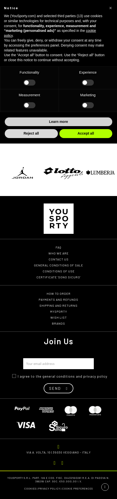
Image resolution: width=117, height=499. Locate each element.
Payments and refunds (58, 299)
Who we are (58, 253)
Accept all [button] (86, 133)
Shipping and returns (58, 305)
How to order (59, 293)
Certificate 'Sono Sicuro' (58, 277)
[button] (111, 8)
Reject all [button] (31, 133)
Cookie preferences (77, 488)
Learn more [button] (58, 122)
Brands (58, 323)
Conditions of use (59, 271)
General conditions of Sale (58, 265)
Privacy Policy (49, 488)
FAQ (58, 247)
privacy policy (95, 376)
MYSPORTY (58, 311)
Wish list (58, 317)
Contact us (59, 259)
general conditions (58, 376)
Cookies (30, 488)
